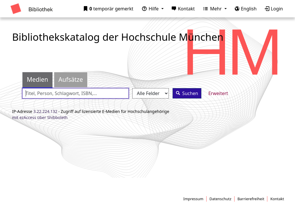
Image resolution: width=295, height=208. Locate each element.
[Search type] (150, 93)
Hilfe (149, 8)
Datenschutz (220, 198)
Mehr (211, 8)
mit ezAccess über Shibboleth (40, 117)
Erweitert (218, 93)
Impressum (193, 198)
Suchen (185, 93)
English (244, 8)
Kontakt (182, 8)
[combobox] (75, 93)
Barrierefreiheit (250, 198)
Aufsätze (70, 79)
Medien (37, 79)
